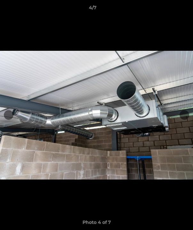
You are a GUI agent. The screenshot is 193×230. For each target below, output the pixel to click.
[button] (170, 9)
